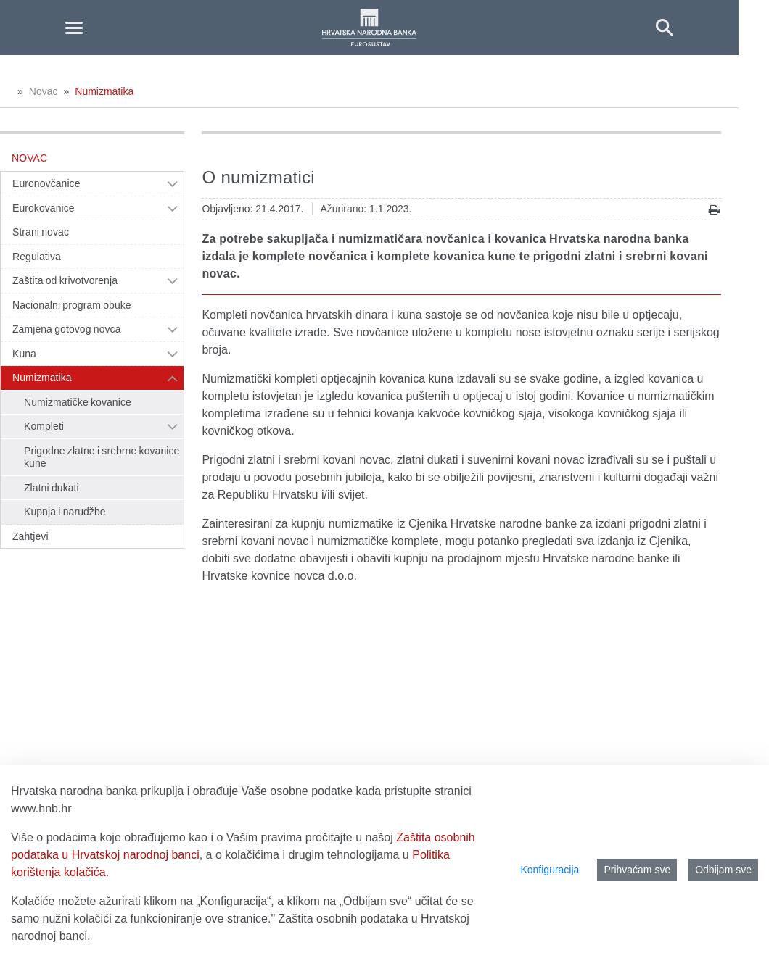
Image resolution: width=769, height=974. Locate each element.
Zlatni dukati (51, 488)
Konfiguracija (549, 869)
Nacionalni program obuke (71, 305)
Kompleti (44, 426)
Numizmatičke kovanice (77, 402)
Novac (43, 91)
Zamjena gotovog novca (66, 329)
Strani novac (40, 232)
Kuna (24, 353)
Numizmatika (104, 91)
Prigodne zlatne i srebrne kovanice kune (101, 457)
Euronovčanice (46, 183)
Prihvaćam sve (637, 869)
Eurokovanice (43, 208)
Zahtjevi (30, 536)
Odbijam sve (723, 869)
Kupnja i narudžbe (65, 511)
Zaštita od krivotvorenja (65, 280)
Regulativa (36, 256)
